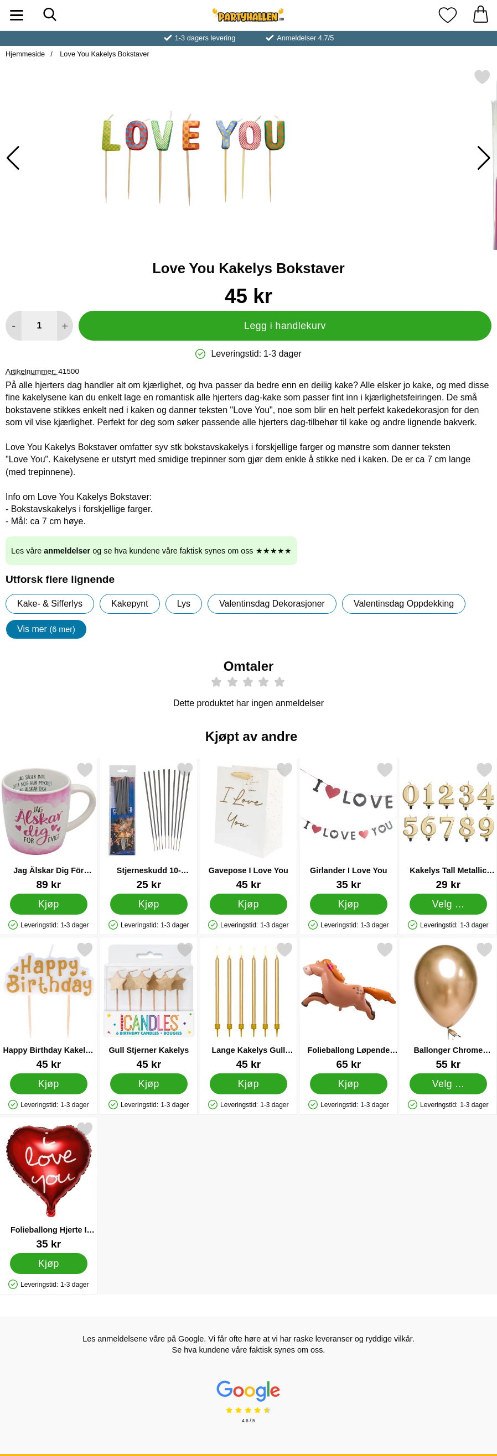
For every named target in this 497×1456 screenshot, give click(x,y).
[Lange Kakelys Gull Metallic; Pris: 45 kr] (248, 1005)
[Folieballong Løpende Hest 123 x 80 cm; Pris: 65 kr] (348, 1005)
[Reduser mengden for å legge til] (14, 326)
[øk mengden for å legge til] (65, 326)
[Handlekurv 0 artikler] (480, 15)
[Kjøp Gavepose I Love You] (248, 904)
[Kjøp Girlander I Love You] (348, 904)
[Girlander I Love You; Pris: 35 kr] (348, 826)
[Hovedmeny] (16, 15)
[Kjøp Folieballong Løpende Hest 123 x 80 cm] (348, 1083)
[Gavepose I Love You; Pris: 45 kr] (248, 826)
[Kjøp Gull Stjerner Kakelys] (148, 1083)
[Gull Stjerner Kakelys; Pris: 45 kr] (149, 1005)
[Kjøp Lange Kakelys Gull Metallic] (248, 1083)
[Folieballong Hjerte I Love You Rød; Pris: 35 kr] (48, 1185)
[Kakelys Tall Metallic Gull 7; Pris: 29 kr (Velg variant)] (448, 826)
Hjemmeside (25, 54)
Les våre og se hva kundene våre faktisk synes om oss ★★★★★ (151, 550)
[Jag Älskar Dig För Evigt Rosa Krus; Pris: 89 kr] (48, 826)
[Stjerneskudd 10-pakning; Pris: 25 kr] (149, 826)
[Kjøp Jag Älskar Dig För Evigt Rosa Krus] (48, 904)
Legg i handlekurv (285, 325)
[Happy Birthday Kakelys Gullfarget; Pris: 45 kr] (48, 1005)
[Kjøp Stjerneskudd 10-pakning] (148, 904)
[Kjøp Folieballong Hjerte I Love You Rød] (48, 1263)
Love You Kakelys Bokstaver (103, 54)
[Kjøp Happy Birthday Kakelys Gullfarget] (48, 1083)
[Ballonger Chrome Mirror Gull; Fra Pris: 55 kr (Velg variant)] (448, 1005)
